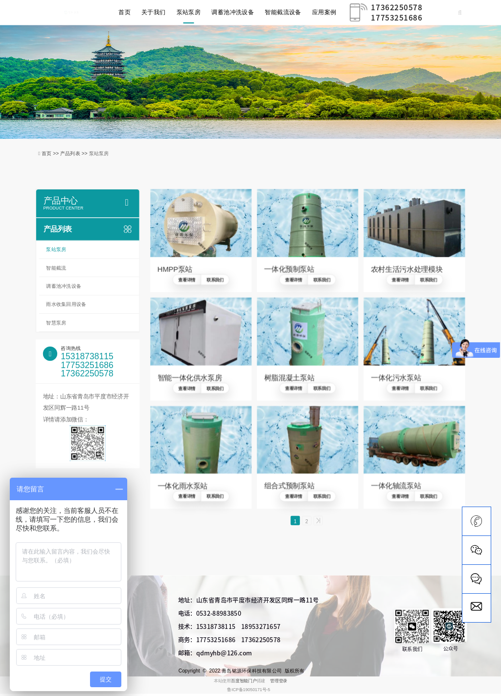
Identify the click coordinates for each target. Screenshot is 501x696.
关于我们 (153, 12)
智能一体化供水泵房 (190, 377)
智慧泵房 (56, 322)
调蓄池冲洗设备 (232, 12)
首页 (124, 12)
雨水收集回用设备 (66, 304)
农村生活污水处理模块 (406, 269)
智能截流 (56, 268)
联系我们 (215, 280)
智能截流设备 (283, 12)
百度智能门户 (244, 683)
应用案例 (324, 12)
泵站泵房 (189, 12)
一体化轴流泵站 (396, 486)
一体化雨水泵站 (182, 486)
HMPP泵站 (175, 269)
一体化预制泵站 (289, 269)
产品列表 (88, 229)
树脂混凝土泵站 (289, 377)
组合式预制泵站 (289, 486)
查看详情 (186, 280)
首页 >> (51, 153)
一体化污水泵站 (396, 377)
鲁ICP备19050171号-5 (248, 691)
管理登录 (278, 683)
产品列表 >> (74, 153)
